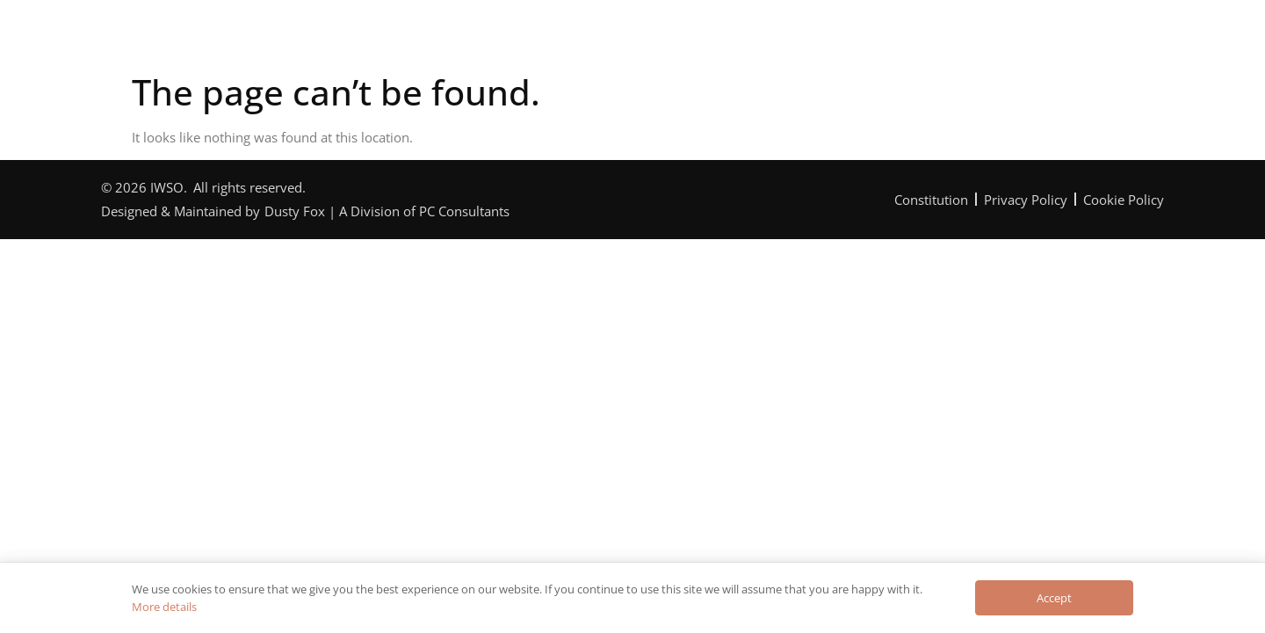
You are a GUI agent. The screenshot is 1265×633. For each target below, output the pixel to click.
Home (305, 38)
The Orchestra (418, 38)
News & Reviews (830, 38)
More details (164, 607)
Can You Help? (682, 38)
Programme (550, 38)
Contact (955, 38)
